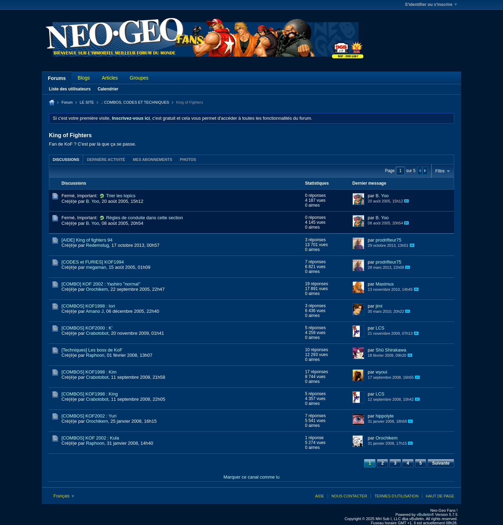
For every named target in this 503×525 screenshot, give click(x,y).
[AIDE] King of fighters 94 (86, 240)
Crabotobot (97, 333)
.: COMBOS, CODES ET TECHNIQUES (135, 102)
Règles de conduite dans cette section (144, 217)
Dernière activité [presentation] (106, 159)
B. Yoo (92, 201)
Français (63, 496)
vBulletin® (425, 514)
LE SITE (87, 102)
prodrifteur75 (388, 240)
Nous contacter (349, 496)
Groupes (139, 78)
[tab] (66, 159)
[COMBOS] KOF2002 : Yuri (88, 416)
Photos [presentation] (188, 159)
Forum (67, 102)
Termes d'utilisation (396, 496)
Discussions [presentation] (66, 159)
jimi (379, 306)
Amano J (94, 311)
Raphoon (95, 355)
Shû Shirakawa (391, 350)
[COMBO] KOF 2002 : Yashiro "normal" (100, 284)
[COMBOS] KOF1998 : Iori (88, 306)
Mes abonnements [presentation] (152, 159)
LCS (380, 328)
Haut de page (440, 496)
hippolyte (385, 416)
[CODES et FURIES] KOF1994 (92, 262)
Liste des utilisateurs (69, 89)
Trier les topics (121, 195)
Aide (319, 496)
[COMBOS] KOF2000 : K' (86, 328)
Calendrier (107, 89)
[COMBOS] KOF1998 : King (89, 394)
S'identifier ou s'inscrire (431, 4)
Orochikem (97, 289)
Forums (57, 78)
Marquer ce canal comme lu (251, 477)
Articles (110, 78)
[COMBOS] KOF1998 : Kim (89, 372)
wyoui (381, 372)
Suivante (441, 463)
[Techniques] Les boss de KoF (91, 350)
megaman (96, 267)
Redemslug (97, 245)
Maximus (385, 284)
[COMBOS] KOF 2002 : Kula (90, 438)
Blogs (84, 78)
